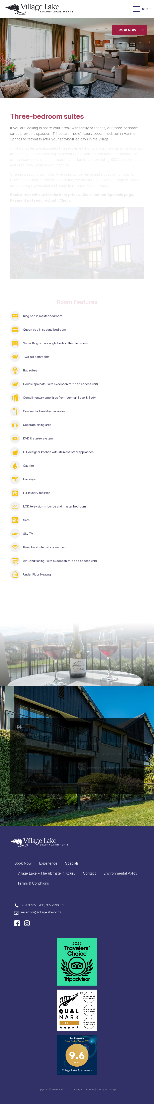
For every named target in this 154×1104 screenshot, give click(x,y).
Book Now (22, 863)
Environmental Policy (120, 873)
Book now (127, 30)
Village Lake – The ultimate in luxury (46, 873)
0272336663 (55, 905)
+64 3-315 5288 (32, 905)
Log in (113, 1089)
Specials (72, 863)
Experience (48, 863)
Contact (89, 873)
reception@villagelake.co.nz (41, 912)
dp (106, 1089)
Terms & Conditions (33, 883)
